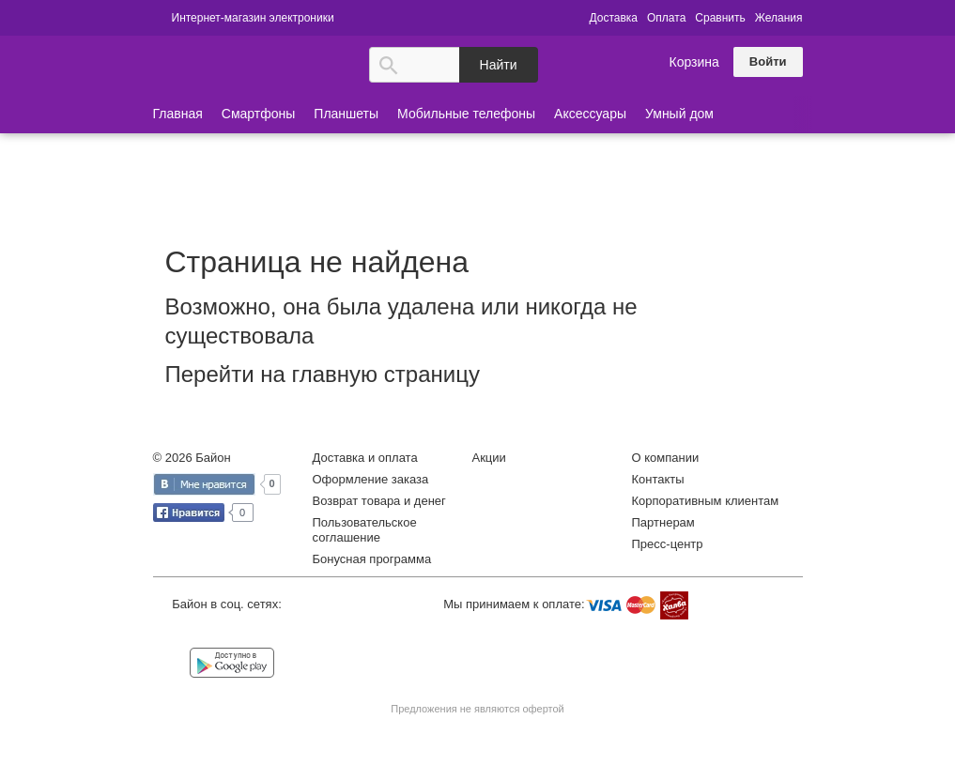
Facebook (212, 632)
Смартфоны (259, 113)
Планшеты (346, 113)
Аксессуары (590, 113)
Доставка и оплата (365, 458)
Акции (489, 458)
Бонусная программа (372, 559)
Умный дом (679, 113)
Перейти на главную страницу (322, 374)
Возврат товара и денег (379, 501)
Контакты (658, 479)
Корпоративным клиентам (705, 501)
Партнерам (663, 522)
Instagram (250, 632)
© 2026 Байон (192, 458)
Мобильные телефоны (466, 113)
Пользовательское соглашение (365, 529)
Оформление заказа (371, 479)
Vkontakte (174, 631)
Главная (178, 113)
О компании (666, 458)
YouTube (288, 632)
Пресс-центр (667, 544)
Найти (498, 64)
